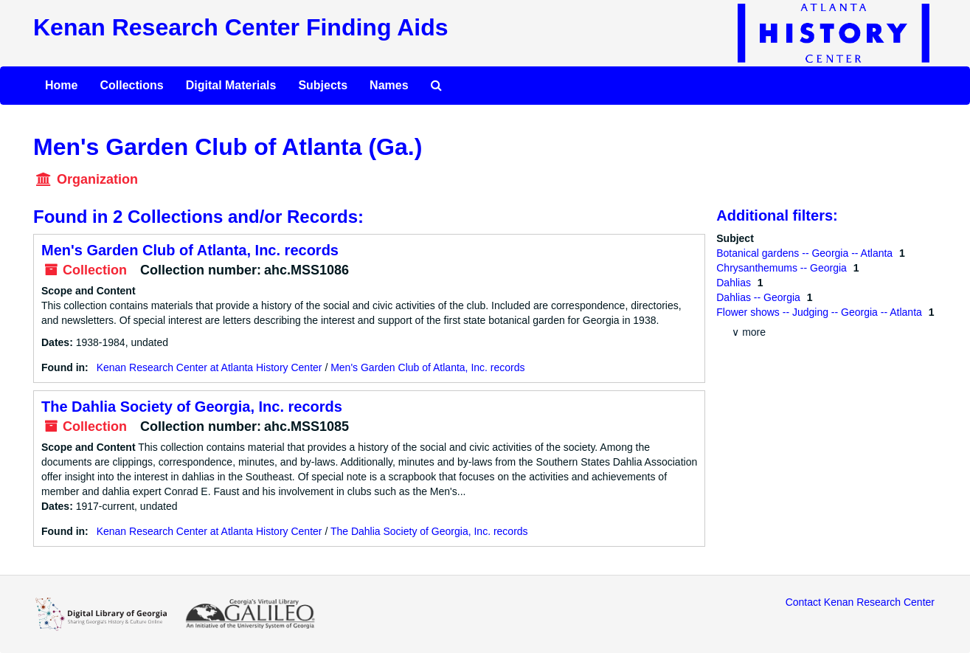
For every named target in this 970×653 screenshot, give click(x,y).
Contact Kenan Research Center (860, 602)
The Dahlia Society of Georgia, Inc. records (191, 406)
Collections (131, 85)
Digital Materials (231, 85)
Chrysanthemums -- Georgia (783, 268)
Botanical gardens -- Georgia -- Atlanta (805, 253)
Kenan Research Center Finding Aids (240, 27)
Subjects (322, 85)
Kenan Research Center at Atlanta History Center (209, 367)
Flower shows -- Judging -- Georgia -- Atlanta (820, 312)
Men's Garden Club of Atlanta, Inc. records (190, 250)
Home (61, 85)
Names (389, 85)
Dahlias (735, 283)
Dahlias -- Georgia (759, 297)
